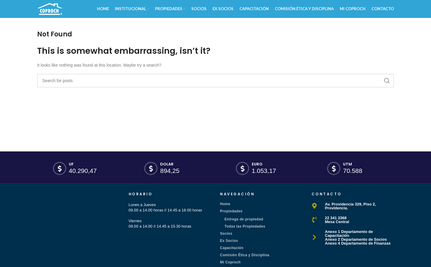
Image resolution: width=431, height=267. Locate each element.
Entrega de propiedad (243, 219)
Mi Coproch (230, 262)
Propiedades (231, 211)
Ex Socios (229, 241)
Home (225, 204)
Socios (226, 233)
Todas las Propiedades (244, 226)
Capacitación (231, 248)
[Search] (215, 81)
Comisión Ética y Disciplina (244, 255)
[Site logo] (50, 8)
